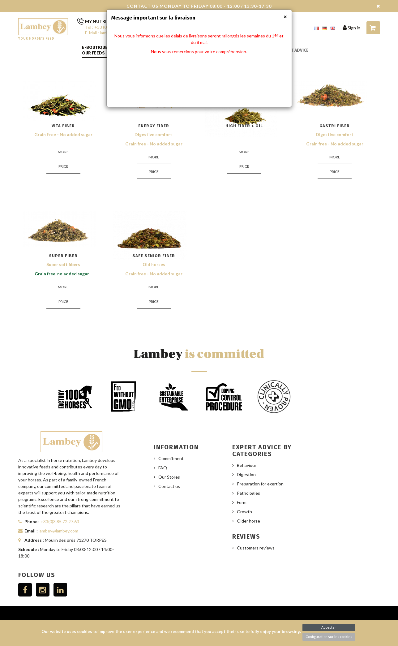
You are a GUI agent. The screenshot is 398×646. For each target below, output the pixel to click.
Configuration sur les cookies (329, 637)
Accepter (328, 627)
